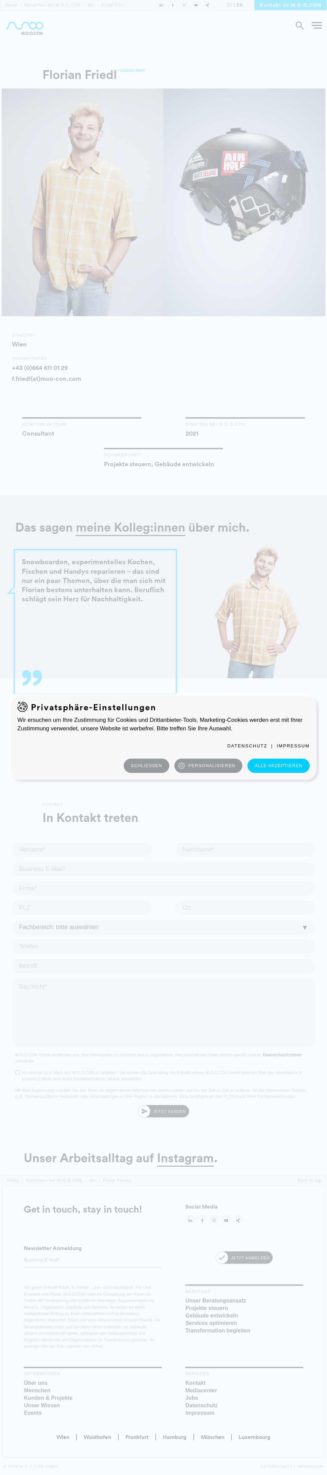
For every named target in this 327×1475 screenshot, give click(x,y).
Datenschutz (247, 745)
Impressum (293, 745)
